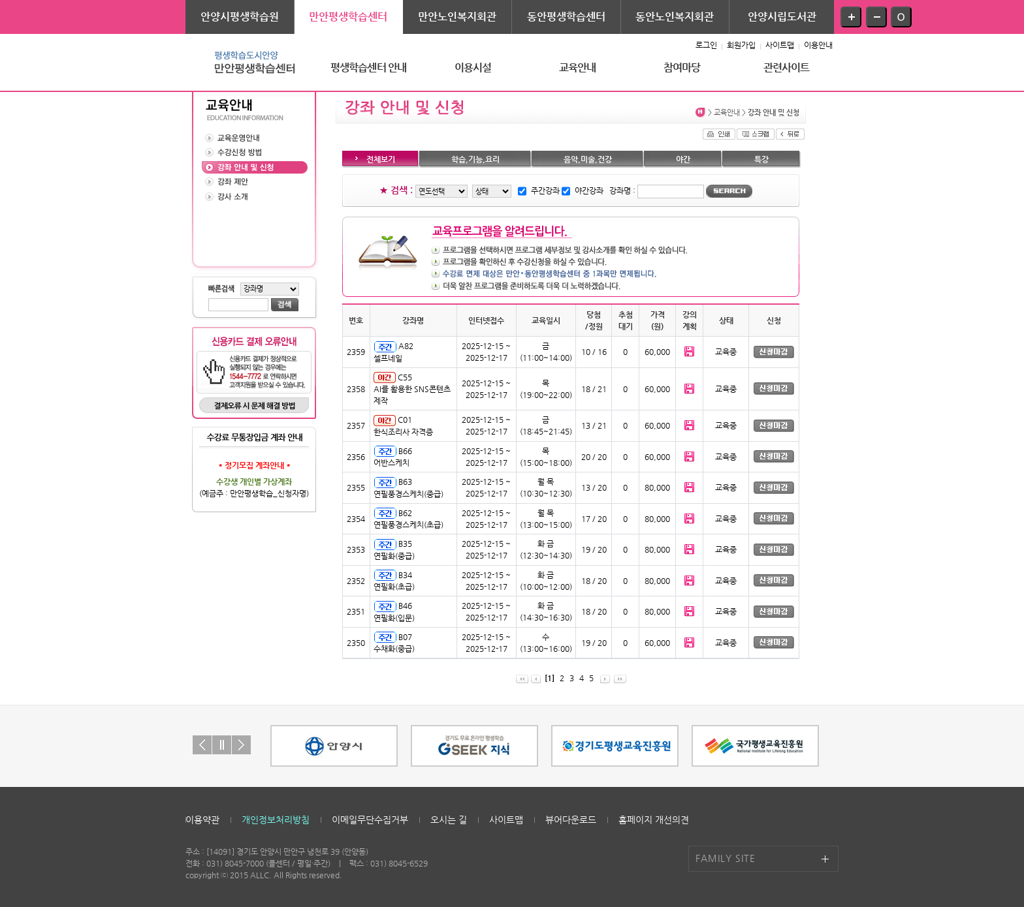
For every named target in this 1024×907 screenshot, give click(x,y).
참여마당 (682, 67)
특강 (761, 159)
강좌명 (620, 190)
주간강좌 (545, 190)
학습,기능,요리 (475, 159)
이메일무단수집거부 (370, 819)
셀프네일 (388, 358)
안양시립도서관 (782, 16)
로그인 (706, 45)
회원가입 (741, 45)
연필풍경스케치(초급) (408, 524)
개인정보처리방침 (276, 819)
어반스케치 (391, 462)
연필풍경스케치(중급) (408, 494)
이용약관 (202, 819)
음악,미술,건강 (588, 159)
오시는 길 (448, 819)
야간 (683, 159)
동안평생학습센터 (566, 16)
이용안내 (818, 45)
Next (241, 744)
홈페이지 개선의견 (653, 819)
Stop (221, 744)
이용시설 (473, 67)
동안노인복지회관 (674, 16)
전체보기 (380, 159)
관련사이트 (786, 67)
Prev (202, 744)
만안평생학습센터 (348, 16)
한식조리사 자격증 (403, 432)
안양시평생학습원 (239, 16)
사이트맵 (779, 45)
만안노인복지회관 (457, 16)
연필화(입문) (394, 618)
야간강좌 (589, 190)
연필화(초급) (394, 586)
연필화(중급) (394, 556)
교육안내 (577, 67)
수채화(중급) (394, 648)
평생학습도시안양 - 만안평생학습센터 (250, 62)
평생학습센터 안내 (368, 67)
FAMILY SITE (726, 858)
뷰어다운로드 (570, 819)
